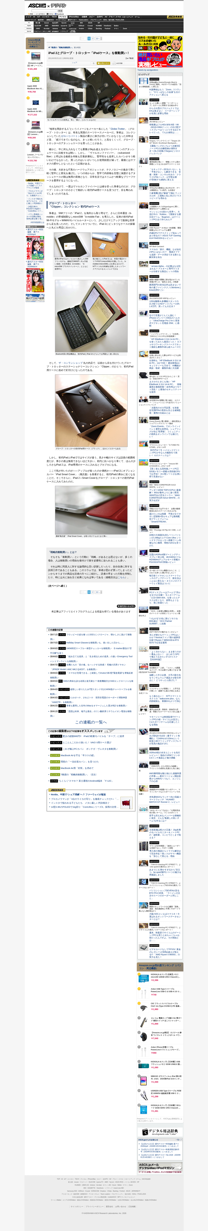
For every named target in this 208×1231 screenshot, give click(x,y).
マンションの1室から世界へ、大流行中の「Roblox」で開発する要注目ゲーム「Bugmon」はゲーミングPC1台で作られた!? (165, 216)
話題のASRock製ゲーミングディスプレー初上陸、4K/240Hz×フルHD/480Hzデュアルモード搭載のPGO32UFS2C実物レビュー (165, 558)
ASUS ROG (55, 26)
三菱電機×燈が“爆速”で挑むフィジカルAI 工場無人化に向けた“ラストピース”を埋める (165, 196)
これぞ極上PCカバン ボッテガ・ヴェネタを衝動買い (90, 749)
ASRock (81, 26)
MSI (81, 23)
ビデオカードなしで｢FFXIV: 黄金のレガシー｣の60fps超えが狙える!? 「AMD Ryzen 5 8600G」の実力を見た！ (165, 953)
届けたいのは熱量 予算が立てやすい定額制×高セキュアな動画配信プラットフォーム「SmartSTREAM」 (165, 518)
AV (106, 17)
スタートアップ (127, 17)
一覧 (93, 63)
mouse (46, 23)
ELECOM (38, 26)
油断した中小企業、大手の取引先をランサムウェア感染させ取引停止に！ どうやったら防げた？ (165, 677)
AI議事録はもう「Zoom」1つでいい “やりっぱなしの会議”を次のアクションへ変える (165, 92)
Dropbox (81, 28)
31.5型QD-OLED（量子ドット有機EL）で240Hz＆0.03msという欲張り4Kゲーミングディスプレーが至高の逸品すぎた (165, 740)
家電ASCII (50, 20)
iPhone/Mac (74, 17)
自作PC (100, 17)
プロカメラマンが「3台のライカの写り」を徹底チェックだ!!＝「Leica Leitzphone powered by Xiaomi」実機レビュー (110, 799)
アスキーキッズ (30, 20)
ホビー (92, 17)
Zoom (125, 28)
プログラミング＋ (117, 1194)
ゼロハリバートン (70, 136)
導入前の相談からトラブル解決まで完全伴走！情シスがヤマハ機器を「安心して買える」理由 (165, 853)
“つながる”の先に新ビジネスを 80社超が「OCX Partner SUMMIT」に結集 (164, 621)
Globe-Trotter (118, 129)
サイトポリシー (77, 1207)
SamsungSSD (71, 25)
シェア (74, 62)
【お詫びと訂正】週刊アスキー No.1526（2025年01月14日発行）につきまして (161, 1156)
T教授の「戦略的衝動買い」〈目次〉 (79, 774)
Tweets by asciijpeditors (148, 70)
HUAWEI (99, 26)
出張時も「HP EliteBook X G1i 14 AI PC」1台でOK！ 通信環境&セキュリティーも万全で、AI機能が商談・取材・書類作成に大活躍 (165, 364)
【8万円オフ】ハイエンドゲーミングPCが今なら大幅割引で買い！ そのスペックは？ (164, 453)
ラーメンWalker (56, 1200)
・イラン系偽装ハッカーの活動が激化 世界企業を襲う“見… (34, 216)
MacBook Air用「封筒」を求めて (77, 768)
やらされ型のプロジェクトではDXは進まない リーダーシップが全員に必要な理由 (164, 111)
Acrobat (46, 28)
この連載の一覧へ (91, 722)
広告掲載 (132, 1207)
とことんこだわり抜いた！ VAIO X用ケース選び (87, 742)
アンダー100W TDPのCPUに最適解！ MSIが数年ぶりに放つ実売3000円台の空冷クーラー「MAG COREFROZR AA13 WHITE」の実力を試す (165, 495)
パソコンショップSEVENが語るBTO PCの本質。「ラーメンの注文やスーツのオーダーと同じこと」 (164, 894)
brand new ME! (119, 1188)
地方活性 (111, 20)
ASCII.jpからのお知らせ (148, 1140)
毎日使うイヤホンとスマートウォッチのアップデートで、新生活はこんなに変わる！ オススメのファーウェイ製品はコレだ (165, 579)
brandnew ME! (73, 31)
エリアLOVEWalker (69, 1200)
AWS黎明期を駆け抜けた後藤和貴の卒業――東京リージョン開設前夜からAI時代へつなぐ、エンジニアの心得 (165, 777)
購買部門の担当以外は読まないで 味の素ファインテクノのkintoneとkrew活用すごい (166, 287)
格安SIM (41, 20)
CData (90, 28)
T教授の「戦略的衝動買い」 (62, 47)
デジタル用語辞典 (100, 1197)
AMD (46, 26)
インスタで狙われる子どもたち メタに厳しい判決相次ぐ (80, 803)
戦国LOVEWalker (151, 1200)
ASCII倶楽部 (175, 16)
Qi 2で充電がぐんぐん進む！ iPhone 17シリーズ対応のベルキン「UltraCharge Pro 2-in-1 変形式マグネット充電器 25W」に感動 (164, 320)
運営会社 (109, 1207)
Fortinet (107, 28)
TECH (54, 17)
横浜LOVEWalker (83, 1200)
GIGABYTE (64, 26)
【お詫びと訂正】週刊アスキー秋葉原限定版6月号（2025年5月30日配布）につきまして (160, 1150)
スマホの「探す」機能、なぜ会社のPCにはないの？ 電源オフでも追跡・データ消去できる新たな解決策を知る (165, 253)
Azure (64, 28)
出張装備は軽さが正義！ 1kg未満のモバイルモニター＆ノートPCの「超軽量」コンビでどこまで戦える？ (165, 834)
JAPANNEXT (55, 31)
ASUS (90, 23)
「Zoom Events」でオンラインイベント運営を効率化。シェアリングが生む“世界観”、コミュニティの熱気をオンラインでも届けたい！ (165, 431)
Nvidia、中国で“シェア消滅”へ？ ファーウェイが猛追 (78, 794)
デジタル (56, 5)
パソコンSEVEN (73, 23)
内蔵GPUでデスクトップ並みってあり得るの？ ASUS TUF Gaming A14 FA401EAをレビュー (165, 235)
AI (34, 17)
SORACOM (95, 1191)
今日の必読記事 (77, 1197)
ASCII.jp (37, 5)
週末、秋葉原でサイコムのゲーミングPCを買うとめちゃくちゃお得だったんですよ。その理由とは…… (165, 936)
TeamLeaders (83, 20)
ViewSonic (107, 26)
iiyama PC (100, 1182)
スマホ (118, 17)
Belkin (116, 26)
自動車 (84, 17)
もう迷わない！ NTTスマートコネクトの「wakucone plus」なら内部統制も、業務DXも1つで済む (165, 698)
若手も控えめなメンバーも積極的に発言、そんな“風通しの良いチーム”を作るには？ (165, 818)
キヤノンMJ (47, 31)
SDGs (105, 20)
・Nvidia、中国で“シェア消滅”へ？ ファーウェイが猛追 (34, 185)
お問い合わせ (120, 1207)
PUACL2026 (119, 20)
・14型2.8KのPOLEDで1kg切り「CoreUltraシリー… (34, 209)
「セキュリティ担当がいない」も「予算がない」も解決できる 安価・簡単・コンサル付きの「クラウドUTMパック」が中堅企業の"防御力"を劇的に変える (165, 174)
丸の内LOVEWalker (137, 1200)
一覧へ (178, 1140)
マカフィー (38, 31)
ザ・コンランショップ (71, 363)
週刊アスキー (72, 20)
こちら (121, 577)
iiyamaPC (55, 23)
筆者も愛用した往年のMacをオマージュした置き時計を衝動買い (96, 705)
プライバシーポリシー (95, 1207)
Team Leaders (105, 1194)
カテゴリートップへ (126, 606)
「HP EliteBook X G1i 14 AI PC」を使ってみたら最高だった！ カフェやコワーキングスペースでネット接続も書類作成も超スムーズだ (165, 343)
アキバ (111, 17)
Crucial (90, 26)
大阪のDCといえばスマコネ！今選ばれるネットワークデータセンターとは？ (165, 916)
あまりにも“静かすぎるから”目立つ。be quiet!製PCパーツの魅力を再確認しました (165, 872)
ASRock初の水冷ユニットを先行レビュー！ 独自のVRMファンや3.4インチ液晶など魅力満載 (164, 755)
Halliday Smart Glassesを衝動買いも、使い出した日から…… (95, 642)
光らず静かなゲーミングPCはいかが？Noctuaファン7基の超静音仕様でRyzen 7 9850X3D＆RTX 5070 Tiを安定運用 (164, 639)
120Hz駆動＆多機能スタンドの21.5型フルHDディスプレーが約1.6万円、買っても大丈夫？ (164, 304)
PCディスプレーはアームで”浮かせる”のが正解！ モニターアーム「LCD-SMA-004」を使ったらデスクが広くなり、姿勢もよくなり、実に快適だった (164, 597)
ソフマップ (64, 31)
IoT (38, 17)
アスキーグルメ (61, 20)
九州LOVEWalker (123, 1200)
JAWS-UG (85, 1185)
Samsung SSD (72, 1191)
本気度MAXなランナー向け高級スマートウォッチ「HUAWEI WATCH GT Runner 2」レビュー (165, 799)
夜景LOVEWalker (110, 1200)
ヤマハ (116, 28)
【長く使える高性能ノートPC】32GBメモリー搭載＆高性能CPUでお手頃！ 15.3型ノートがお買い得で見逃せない (165, 473)
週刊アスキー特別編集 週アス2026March (35, 264)
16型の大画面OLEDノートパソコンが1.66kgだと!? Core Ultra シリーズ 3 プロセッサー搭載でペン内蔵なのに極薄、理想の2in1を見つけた (165, 540)
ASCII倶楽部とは (37, 222)
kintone (55, 28)
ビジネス (45, 17)
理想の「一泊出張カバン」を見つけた (80, 761)
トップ (28, 17)
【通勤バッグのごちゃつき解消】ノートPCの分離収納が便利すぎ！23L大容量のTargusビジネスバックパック (165, 150)
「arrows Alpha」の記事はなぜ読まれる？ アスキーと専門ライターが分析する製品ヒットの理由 (165, 269)
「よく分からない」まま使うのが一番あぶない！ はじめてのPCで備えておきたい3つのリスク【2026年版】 (165, 655)
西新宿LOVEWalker (96, 1200)
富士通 (38, 23)
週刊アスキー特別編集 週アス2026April (35, 231)
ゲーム (137, 17)
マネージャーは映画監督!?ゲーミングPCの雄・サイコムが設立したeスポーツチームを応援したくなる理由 (165, 721)
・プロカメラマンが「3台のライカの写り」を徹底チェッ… (34, 193)
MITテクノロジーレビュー (126, 1197)
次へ (98, 38)
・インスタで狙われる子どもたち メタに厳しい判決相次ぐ (34, 201)
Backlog (99, 28)
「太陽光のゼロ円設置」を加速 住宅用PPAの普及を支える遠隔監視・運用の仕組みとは (165, 410)
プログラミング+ (96, 20)
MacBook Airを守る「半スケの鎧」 (78, 755)
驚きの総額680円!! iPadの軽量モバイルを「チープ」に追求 (93, 736)
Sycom (64, 23)
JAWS (38, 28)
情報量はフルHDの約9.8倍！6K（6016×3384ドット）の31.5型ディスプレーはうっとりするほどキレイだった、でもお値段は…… (165, 128)
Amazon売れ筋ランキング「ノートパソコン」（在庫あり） (34, 43)
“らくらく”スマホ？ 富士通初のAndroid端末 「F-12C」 (86, 781)
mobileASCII (112, 1197)
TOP (58, 1179)
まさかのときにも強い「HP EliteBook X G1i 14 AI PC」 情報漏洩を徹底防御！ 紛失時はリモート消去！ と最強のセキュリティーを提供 (165, 386)
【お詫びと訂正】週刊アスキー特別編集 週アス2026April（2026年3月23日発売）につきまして (160, 1145)
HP (99, 23)
